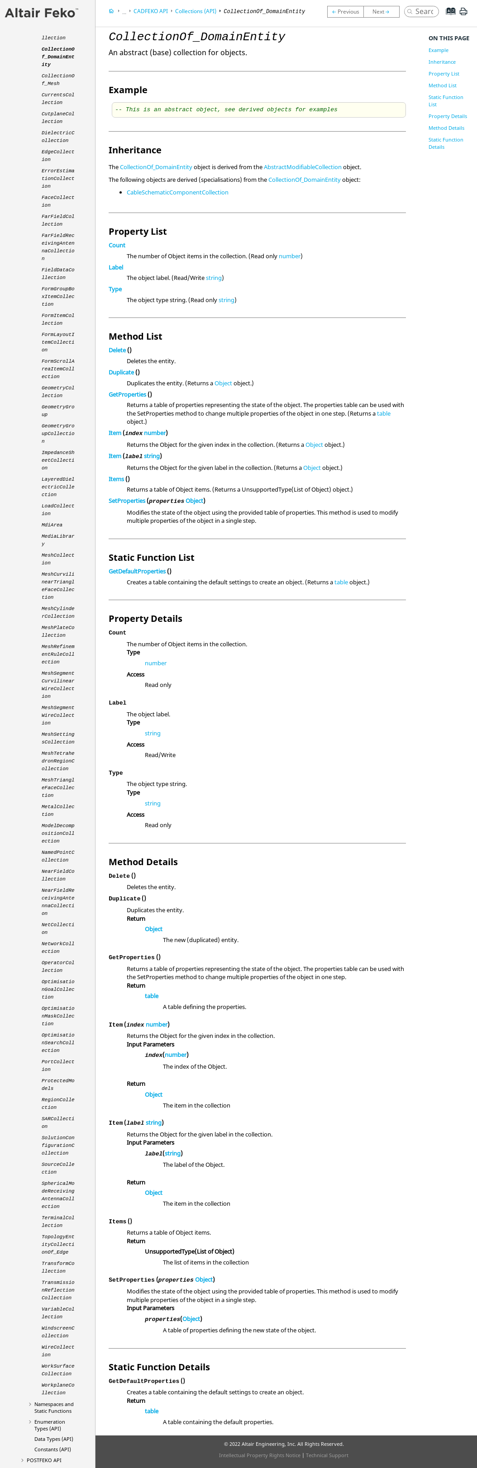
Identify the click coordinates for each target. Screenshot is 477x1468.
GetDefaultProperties (137, 571)
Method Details (446, 127)
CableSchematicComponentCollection (178, 192)
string (214, 278)
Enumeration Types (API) (49, 1425)
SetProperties (127, 501)
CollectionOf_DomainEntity (156, 167)
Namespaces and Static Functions (54, 1407)
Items (116, 479)
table (384, 413)
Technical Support (327, 1455)
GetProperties (127, 394)
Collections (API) (195, 11)
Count (117, 245)
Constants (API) (52, 1449)
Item (115, 433)
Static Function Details (446, 143)
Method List (443, 85)
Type (115, 289)
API (44, 1460)
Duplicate (121, 372)
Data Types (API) (53, 1438)
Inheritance (442, 61)
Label (116, 267)
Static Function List (446, 101)
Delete (117, 350)
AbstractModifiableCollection (303, 167)
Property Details (448, 116)
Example (438, 50)
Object (223, 383)
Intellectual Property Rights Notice (260, 1455)
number (290, 256)
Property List (444, 73)
